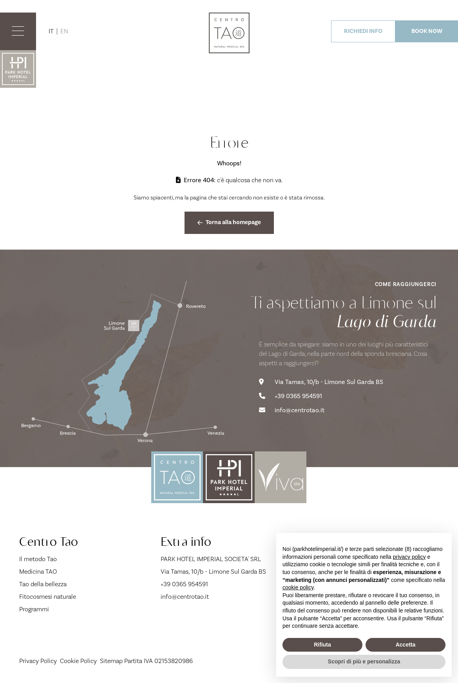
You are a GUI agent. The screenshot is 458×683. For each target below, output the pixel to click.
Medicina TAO (38, 572)
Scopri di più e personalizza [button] (364, 661)
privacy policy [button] (409, 557)
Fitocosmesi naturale (47, 597)
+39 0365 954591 (290, 396)
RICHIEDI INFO (363, 31)
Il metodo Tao (38, 559)
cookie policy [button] (297, 587)
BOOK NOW (426, 31)
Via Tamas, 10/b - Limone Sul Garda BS (321, 382)
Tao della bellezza (43, 584)
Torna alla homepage (229, 222)
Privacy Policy (38, 661)
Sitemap (111, 661)
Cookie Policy (78, 661)
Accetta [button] (406, 644)
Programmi (34, 609)
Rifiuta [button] (322, 644)
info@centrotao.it (291, 410)
